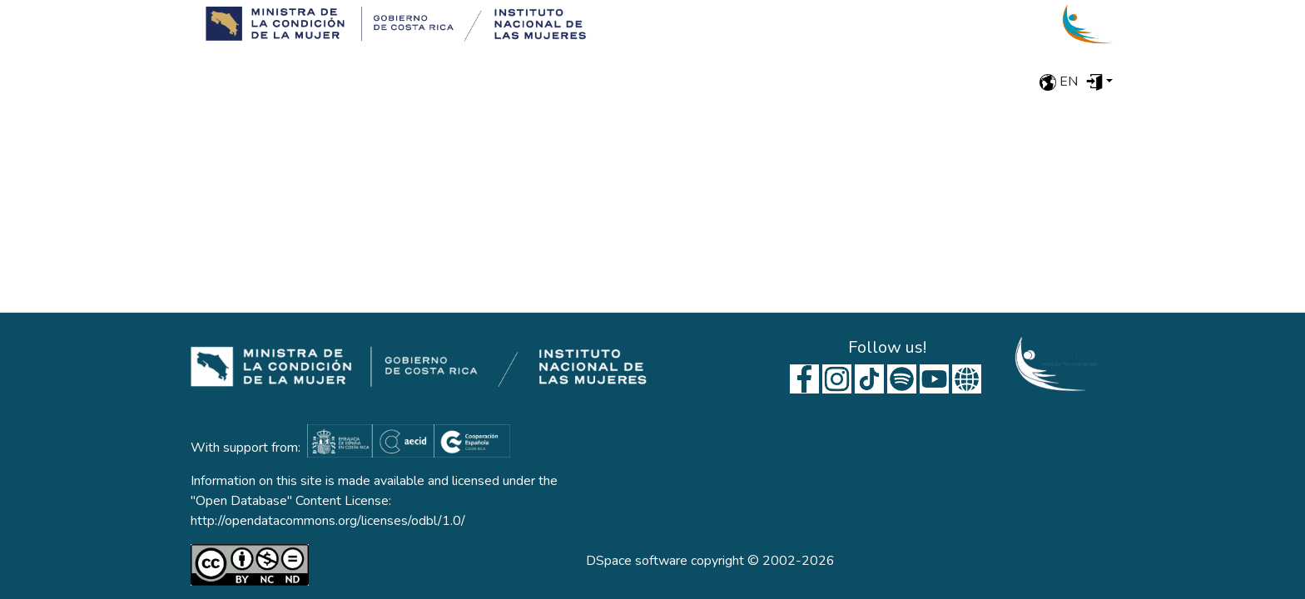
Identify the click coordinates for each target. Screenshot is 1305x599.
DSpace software (636, 561)
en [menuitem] (1059, 81)
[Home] (390, 24)
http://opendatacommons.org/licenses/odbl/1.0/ (328, 521)
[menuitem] (1099, 81)
